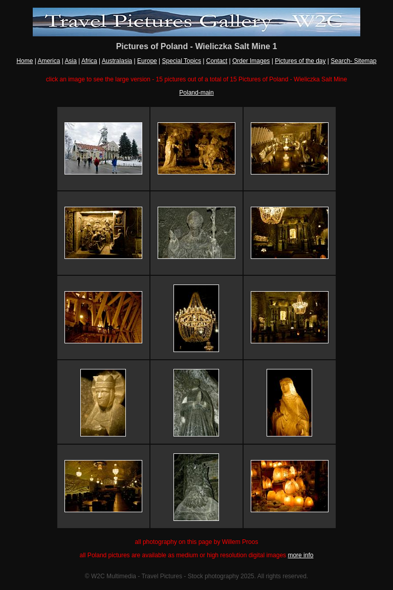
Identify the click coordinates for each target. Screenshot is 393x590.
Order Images (251, 60)
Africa (89, 60)
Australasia (117, 60)
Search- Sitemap (353, 60)
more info (300, 555)
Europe (147, 60)
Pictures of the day (300, 60)
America (48, 60)
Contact (216, 60)
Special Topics (182, 60)
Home (24, 60)
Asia (71, 60)
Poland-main (196, 92)
